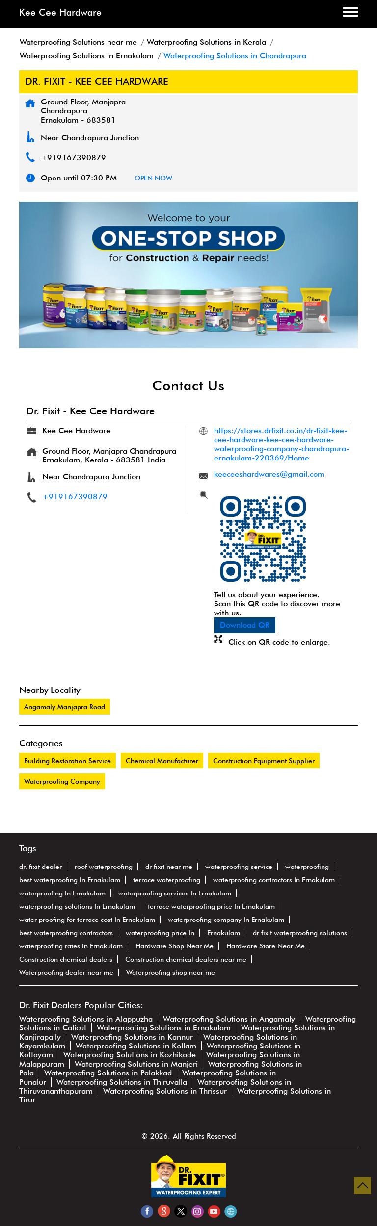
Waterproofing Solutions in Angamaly (229, 1018)
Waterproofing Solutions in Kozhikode (129, 1054)
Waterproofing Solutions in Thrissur (165, 1091)
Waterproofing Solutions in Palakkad (108, 1072)
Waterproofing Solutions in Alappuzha (86, 1018)
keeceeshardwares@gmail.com (269, 474)
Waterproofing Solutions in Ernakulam (164, 1027)
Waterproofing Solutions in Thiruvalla (121, 1082)
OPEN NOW (153, 178)
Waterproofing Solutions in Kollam (136, 1045)
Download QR (244, 625)
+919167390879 (73, 157)
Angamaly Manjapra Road (64, 707)
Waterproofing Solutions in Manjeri (136, 1064)
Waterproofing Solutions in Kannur (132, 1037)
